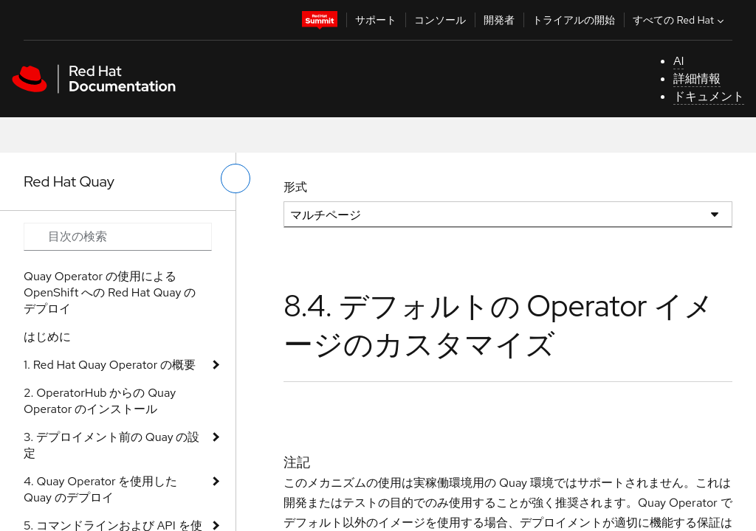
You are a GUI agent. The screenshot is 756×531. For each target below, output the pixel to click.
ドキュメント (708, 96)
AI (678, 61)
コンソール (440, 20)
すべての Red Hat (680, 20)
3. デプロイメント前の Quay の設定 (111, 445)
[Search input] (118, 237)
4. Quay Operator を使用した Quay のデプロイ (100, 489)
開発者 (499, 20)
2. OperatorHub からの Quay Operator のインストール (100, 401)
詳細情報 (697, 78)
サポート (375, 20)
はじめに (47, 336)
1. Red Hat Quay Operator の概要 (110, 364)
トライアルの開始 (573, 20)
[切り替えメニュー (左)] (235, 178)
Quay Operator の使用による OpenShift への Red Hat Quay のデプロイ (110, 292)
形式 (295, 187)
